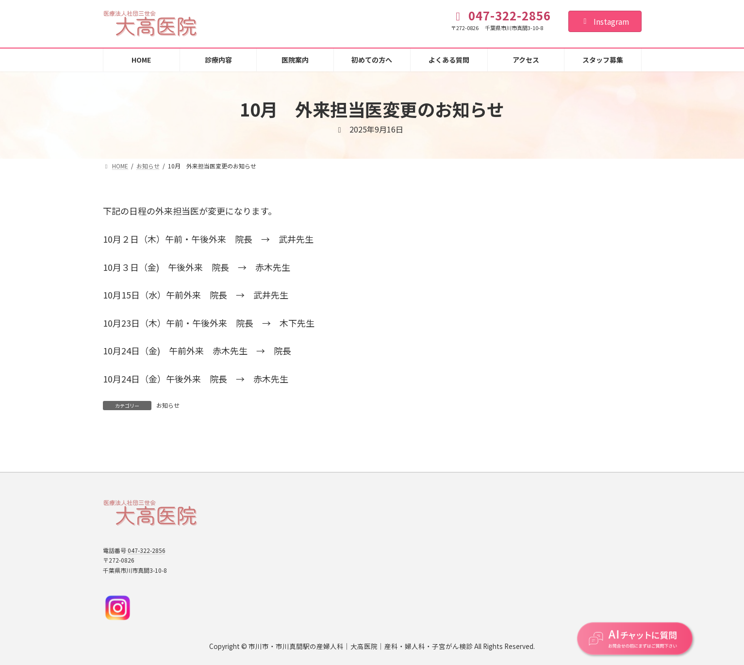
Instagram (604, 21)
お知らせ (168, 405)
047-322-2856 (146, 550)
